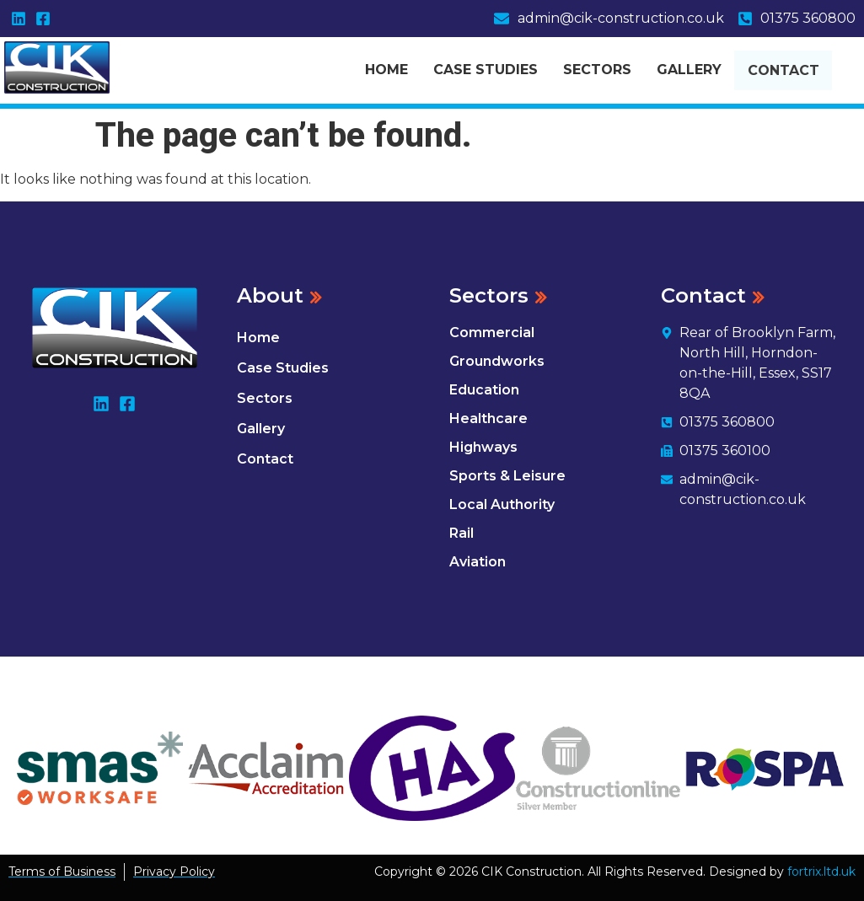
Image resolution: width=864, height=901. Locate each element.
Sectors (597, 68)
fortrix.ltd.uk (821, 871)
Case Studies (485, 68)
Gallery (689, 68)
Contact (797, 70)
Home (386, 68)
